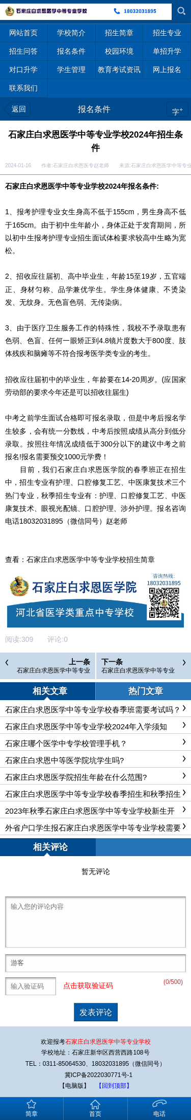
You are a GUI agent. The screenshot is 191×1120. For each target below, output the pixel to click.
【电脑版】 (74, 1085)
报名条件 (94, 109)
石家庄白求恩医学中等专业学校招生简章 (90, 559)
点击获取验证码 (88, 985)
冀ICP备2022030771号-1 (98, 1075)
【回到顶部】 (114, 1085)
